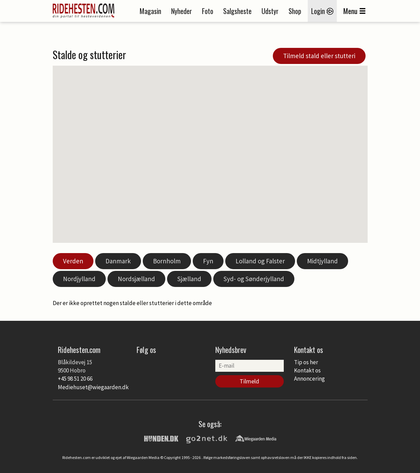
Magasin (150, 11)
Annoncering (309, 378)
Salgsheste (237, 11)
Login (322, 11)
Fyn (208, 261)
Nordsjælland (136, 279)
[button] (232, 178)
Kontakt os (307, 370)
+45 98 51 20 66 (75, 378)
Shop (295, 11)
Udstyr (270, 11)
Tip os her (306, 362)
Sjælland (189, 279)
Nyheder (181, 11)
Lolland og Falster (260, 261)
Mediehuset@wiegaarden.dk (93, 387)
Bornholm (167, 261)
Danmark (118, 261)
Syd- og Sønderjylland (254, 279)
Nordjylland (79, 279)
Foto (207, 11)
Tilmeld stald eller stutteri (319, 56)
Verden (73, 261)
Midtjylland (322, 261)
